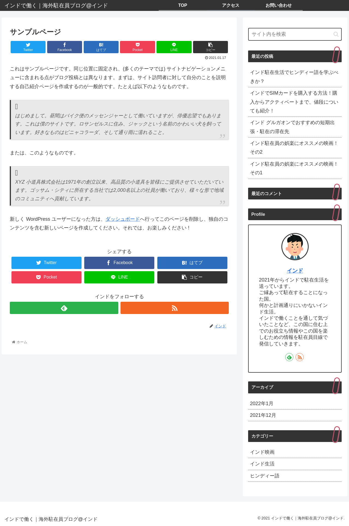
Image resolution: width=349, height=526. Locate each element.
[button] (336, 34)
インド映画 (262, 452)
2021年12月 (263, 415)
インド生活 (262, 464)
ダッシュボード (123, 219)
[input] (295, 34)
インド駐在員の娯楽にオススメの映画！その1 (294, 168)
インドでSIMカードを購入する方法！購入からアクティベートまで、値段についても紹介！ (294, 101)
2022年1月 (261, 403)
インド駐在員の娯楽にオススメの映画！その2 (294, 148)
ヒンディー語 (264, 476)
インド (295, 271)
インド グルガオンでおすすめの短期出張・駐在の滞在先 (292, 127)
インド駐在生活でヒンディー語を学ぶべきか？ (294, 77)
